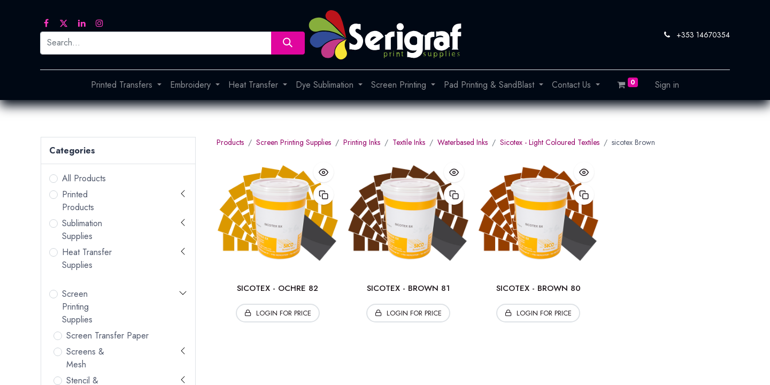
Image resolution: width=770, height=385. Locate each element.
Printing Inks (361, 142)
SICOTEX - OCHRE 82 (277, 288)
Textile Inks (408, 142)
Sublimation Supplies (82, 229)
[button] (323, 172)
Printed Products (78, 200)
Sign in (667, 85)
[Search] (288, 43)
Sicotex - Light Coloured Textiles (549, 142)
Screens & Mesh (85, 358)
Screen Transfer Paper (107, 335)
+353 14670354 (703, 34)
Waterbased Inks (462, 142)
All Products (84, 178)
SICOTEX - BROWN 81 (408, 288)
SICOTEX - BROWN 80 (538, 288)
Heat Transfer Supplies (87, 258)
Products (230, 142)
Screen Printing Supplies (77, 307)
